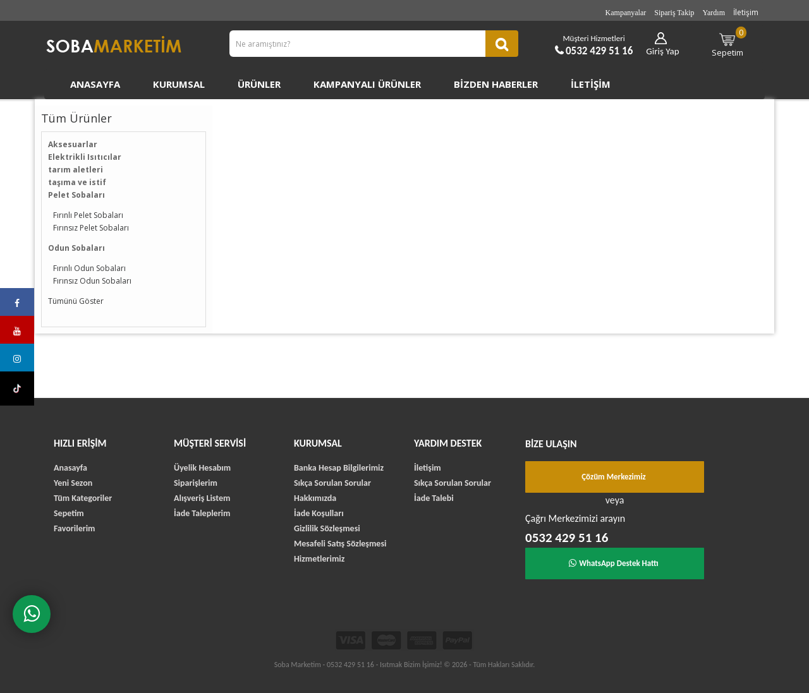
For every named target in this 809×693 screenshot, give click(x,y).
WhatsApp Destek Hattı (614, 563)
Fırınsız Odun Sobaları (92, 280)
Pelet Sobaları (76, 195)
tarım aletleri (75, 169)
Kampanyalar (626, 12)
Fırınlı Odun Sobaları (89, 268)
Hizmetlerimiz (319, 558)
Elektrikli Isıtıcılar (84, 157)
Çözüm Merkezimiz (613, 476)
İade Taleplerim (202, 513)
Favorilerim (74, 528)
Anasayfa (95, 84)
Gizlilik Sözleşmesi (327, 528)
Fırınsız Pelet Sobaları (91, 227)
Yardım (714, 12)
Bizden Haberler (496, 84)
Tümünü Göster (76, 301)
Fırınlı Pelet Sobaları (88, 215)
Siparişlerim (195, 483)
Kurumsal (179, 84)
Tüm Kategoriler (83, 498)
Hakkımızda (315, 498)
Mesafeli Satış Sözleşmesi (340, 543)
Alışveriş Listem (202, 498)
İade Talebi (434, 498)
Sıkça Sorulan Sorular (332, 483)
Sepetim (729, 42)
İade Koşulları (319, 513)
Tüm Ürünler (76, 118)
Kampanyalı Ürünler (367, 84)
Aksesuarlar (72, 144)
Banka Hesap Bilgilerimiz (339, 467)
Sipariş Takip (674, 12)
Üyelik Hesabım (202, 467)
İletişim (745, 12)
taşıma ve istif (77, 182)
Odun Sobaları (76, 248)
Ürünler (259, 84)
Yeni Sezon (73, 483)
